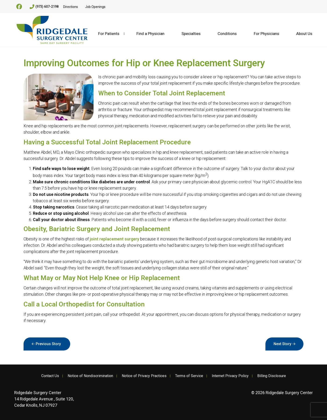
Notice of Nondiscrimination (90, 376)
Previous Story (48, 344)
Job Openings (95, 7)
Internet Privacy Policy (230, 376)
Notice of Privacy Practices (144, 376)
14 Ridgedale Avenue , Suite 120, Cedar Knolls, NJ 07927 (44, 399)
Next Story (282, 344)
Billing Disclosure (271, 376)
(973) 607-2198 (44, 6)
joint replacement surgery (114, 238)
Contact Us (50, 376)
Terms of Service (189, 376)
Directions (70, 7)
